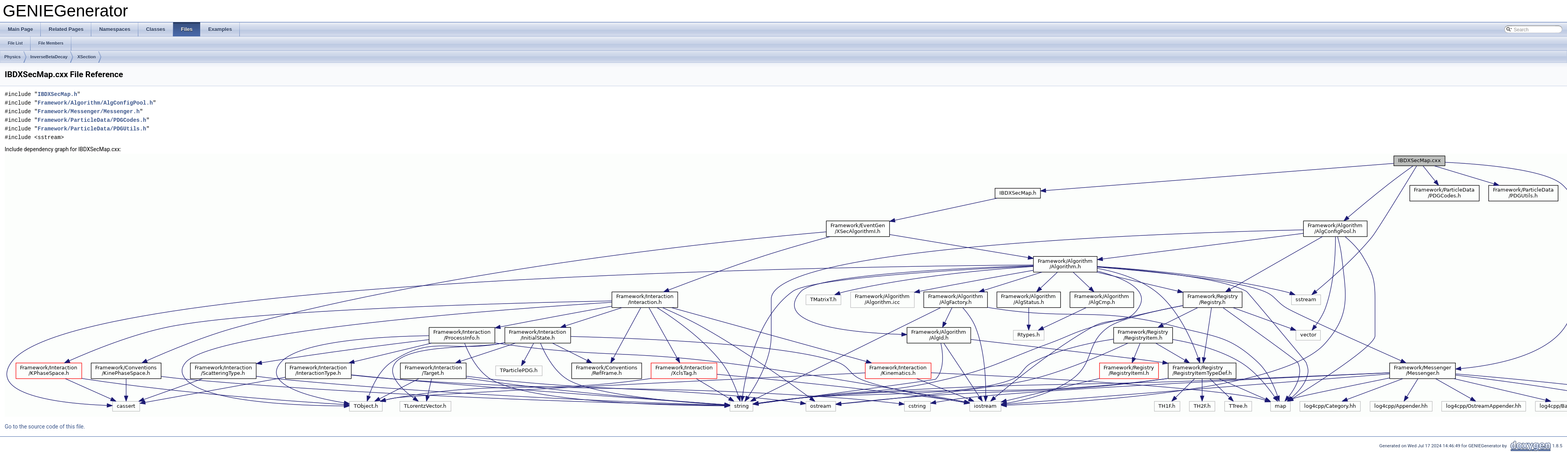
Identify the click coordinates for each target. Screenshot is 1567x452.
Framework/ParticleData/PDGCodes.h (92, 120)
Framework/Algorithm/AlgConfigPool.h (95, 103)
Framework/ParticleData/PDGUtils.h (92, 128)
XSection (86, 56)
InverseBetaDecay (49, 56)
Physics (12, 56)
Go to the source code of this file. (45, 426)
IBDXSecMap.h (57, 94)
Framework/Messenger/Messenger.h (88, 111)
